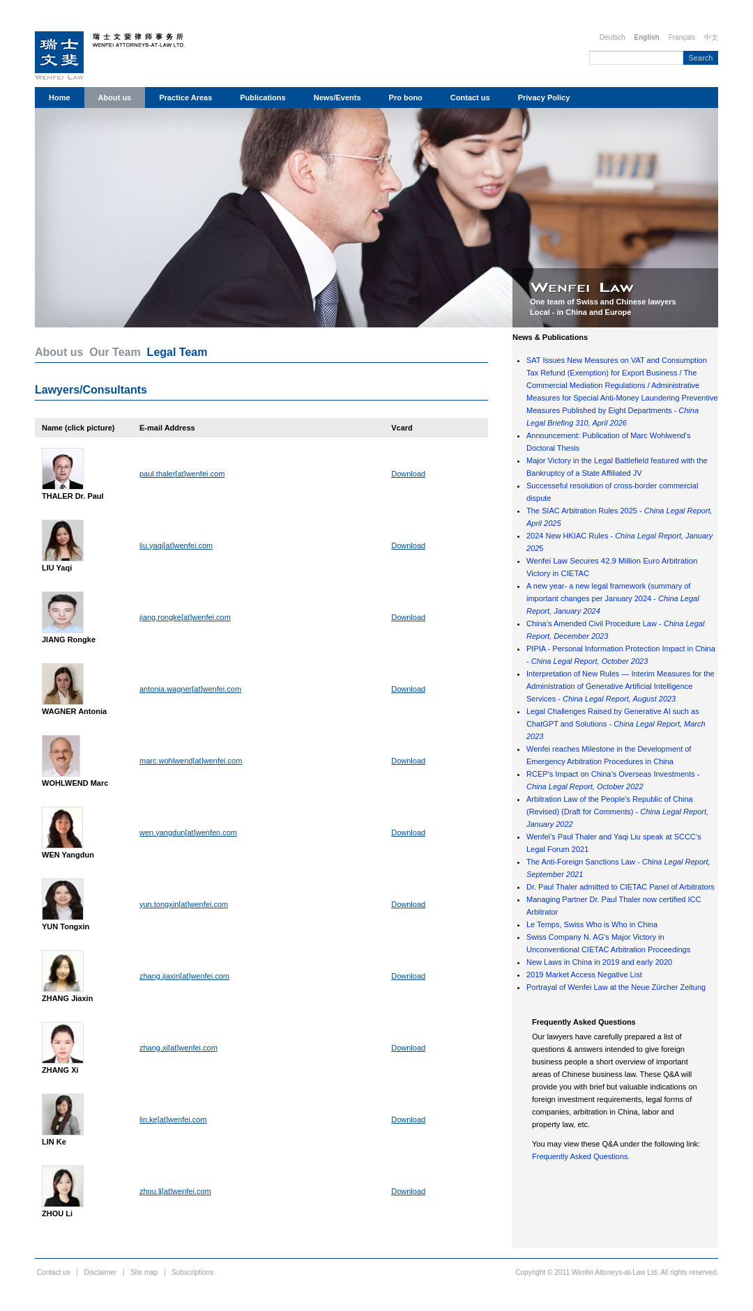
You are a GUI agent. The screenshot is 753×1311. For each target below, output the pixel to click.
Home (59, 97)
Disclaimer (100, 1272)
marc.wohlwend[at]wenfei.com (190, 761)
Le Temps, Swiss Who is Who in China (591, 924)
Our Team (115, 352)
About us (115, 97)
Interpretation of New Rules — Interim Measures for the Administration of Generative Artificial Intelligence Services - (620, 686)
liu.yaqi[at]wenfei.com (176, 545)
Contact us (470, 97)
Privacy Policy (544, 97)
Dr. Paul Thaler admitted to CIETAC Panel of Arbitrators (620, 887)
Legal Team (177, 352)
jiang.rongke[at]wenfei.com (185, 617)
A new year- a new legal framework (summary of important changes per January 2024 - (612, 598)
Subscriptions (192, 1272)
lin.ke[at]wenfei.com (173, 1119)
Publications (262, 97)
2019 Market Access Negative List (584, 974)
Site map (144, 1272)
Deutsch (612, 37)
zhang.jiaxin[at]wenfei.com (184, 976)
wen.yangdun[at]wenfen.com (188, 832)
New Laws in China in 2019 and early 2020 (599, 962)
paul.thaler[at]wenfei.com (182, 474)
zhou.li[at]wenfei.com (175, 1191)
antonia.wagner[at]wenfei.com (190, 689)
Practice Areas (185, 97)
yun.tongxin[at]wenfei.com (183, 904)
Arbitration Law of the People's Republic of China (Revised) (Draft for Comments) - (617, 811)
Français (682, 37)
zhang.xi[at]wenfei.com (178, 1048)
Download (408, 474)
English (647, 37)
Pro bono (406, 97)
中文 (711, 37)
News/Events (337, 97)
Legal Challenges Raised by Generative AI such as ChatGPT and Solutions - (616, 723)
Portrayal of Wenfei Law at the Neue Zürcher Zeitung (616, 987)
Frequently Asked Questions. (581, 1156)
